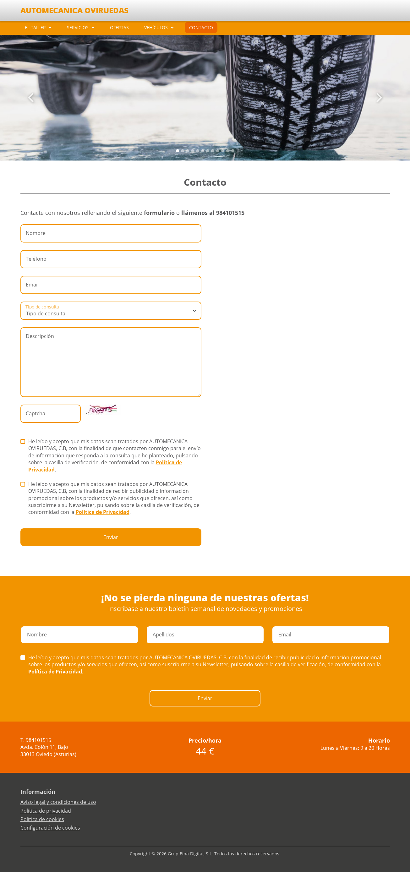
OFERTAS (119, 27)
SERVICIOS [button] (78, 27)
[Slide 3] (192, 150)
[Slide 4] (197, 150)
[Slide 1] (182, 150)
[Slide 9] (222, 150)
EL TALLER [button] (35, 27)
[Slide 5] (202, 150)
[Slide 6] (207, 150)
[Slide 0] (177, 150)
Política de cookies (42, 819)
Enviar (110, 537)
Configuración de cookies (50, 827)
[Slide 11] (232, 150)
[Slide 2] (187, 150)
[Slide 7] (212, 150)
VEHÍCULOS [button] (156, 27)
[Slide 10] (227, 150)
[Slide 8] (217, 150)
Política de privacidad (45, 810)
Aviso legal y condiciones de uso (58, 801)
